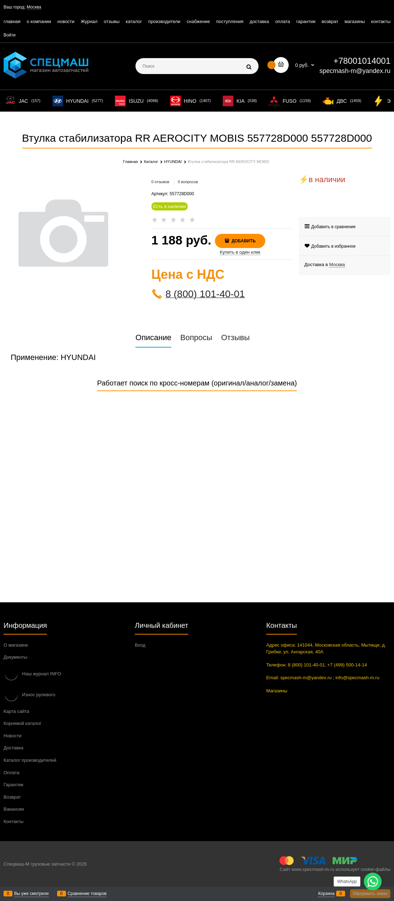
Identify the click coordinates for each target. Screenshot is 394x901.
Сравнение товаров (87, 893)
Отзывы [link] (235, 338)
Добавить (243, 240)
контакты (380, 21)
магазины (355, 21)
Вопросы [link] (196, 338)
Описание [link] (153, 338)
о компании (39, 21)
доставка (259, 21)
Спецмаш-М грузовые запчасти (37, 864)
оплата (282, 21)
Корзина (326, 893)
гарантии (306, 21)
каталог (134, 21)
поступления (230, 21)
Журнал (89, 21)
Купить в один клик (240, 252)
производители (164, 21)
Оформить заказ (370, 893)
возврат (330, 21)
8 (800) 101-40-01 (205, 293)
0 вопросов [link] (188, 182)
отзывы (112, 21)
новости (65, 21)
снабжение (198, 21)
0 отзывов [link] (160, 182)
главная (12, 21)
